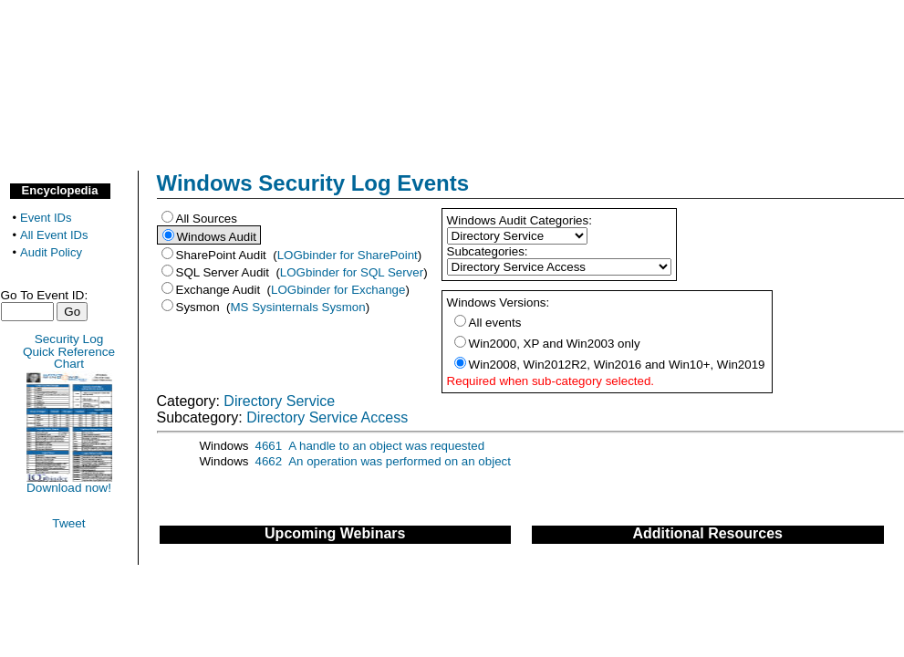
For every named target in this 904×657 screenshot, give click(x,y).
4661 (269, 446)
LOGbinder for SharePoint (347, 255)
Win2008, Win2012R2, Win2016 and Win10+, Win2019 (617, 364)
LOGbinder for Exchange (338, 290)
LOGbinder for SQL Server (351, 272)
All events (495, 322)
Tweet (68, 523)
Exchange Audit (220, 290)
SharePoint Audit (223, 255)
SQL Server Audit (224, 272)
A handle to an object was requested (386, 446)
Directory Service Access (327, 417)
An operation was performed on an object (399, 461)
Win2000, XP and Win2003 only (554, 343)
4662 (269, 461)
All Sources (206, 218)
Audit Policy (51, 252)
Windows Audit (218, 237)
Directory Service (279, 401)
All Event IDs (54, 235)
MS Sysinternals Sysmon (298, 307)
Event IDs (45, 217)
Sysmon (199, 307)
